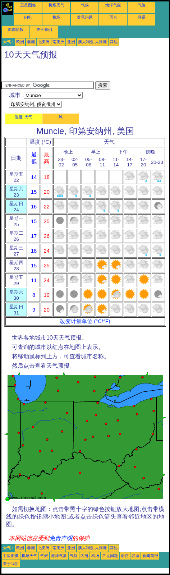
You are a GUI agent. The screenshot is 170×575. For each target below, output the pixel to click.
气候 (85, 5)
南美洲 (58, 42)
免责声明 (60, 538)
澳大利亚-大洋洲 (92, 42)
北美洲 (44, 42)
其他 (114, 42)
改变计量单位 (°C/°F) (85, 321)
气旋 (142, 5)
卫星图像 (28, 5)
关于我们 (44, 29)
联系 (142, 17)
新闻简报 (16, 29)
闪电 (28, 17)
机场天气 (56, 5)
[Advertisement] (58, 72)
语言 (113, 17)
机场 (56, 17)
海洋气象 (113, 5)
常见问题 (85, 17)
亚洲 (71, 42)
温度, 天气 (24, 117)
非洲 (31, 42)
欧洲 (20, 42)
